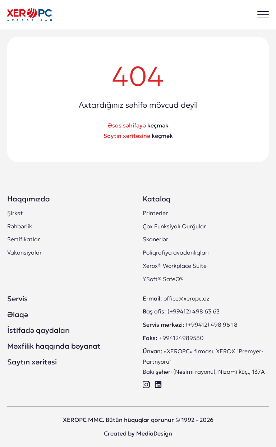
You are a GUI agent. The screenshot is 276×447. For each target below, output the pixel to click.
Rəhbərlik (19, 226)
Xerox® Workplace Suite (175, 265)
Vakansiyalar (24, 252)
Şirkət (15, 212)
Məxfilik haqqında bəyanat (54, 346)
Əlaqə (17, 314)
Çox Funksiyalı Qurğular (174, 226)
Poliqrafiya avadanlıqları (176, 252)
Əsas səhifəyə (126, 125)
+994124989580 (181, 337)
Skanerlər (155, 239)
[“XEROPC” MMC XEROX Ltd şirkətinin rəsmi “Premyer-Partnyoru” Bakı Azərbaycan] (29, 14)
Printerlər (155, 212)
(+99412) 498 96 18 (212, 324)
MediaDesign (154, 433)
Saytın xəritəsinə (127, 135)
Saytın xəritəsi (32, 362)
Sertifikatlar (23, 239)
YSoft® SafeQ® (163, 279)
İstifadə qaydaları (38, 330)
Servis (17, 298)
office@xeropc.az (187, 298)
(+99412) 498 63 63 (193, 311)
